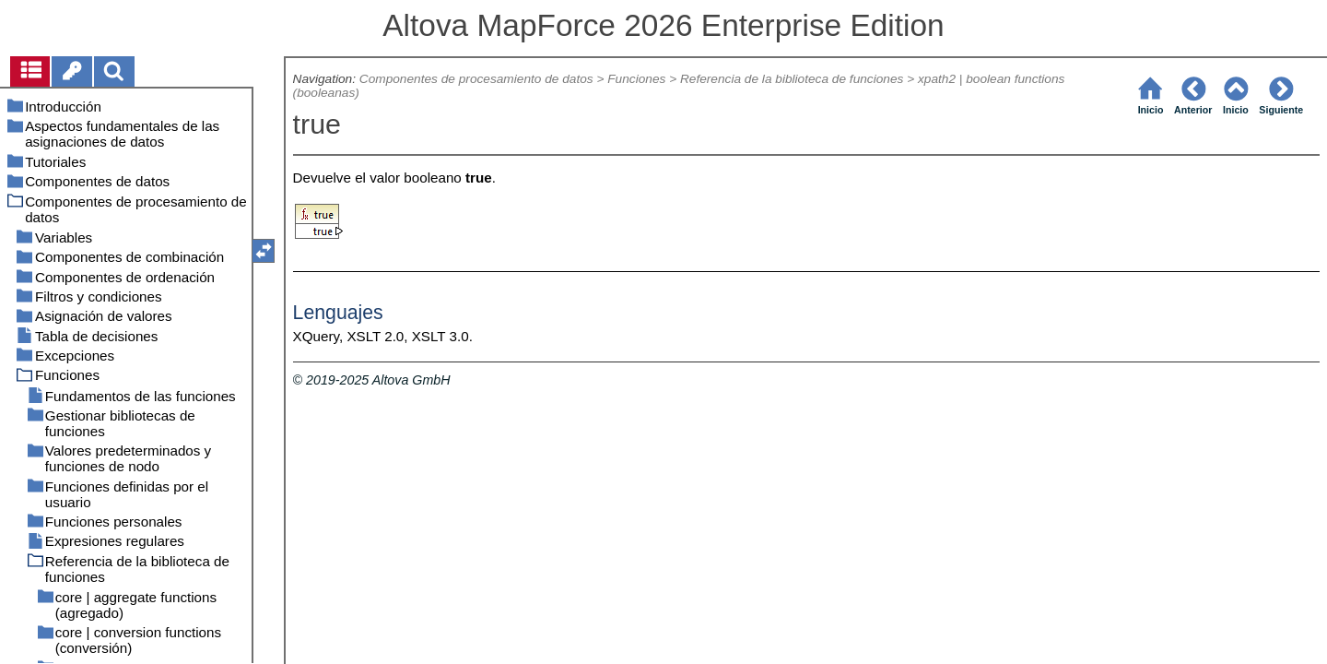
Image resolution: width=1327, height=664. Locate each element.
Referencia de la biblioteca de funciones (791, 79)
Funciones (636, 79)
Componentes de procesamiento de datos (476, 79)
